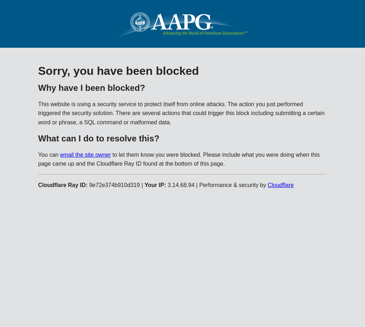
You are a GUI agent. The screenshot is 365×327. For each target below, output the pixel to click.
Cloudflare (281, 185)
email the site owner (85, 155)
